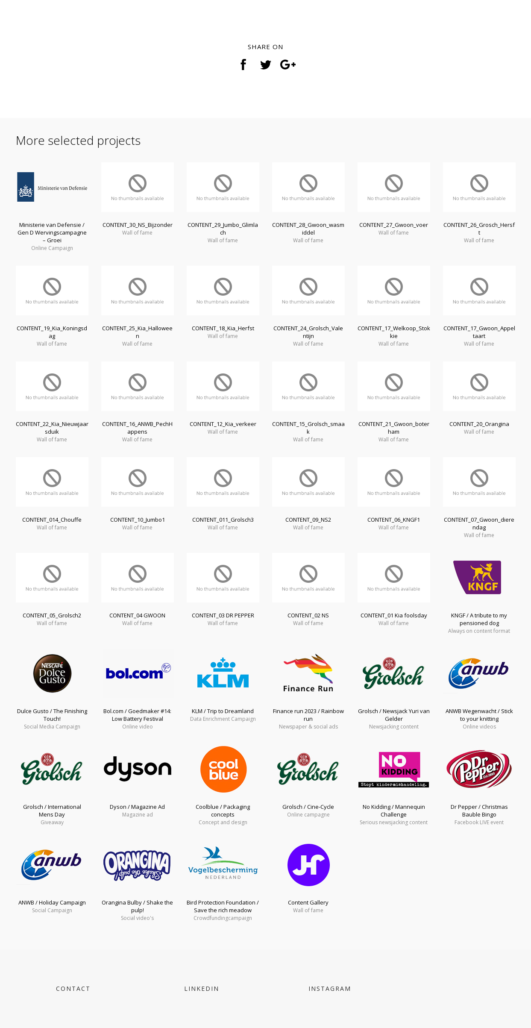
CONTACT (73, 988)
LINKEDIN (201, 988)
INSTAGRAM (330, 988)
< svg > (33, 26)
